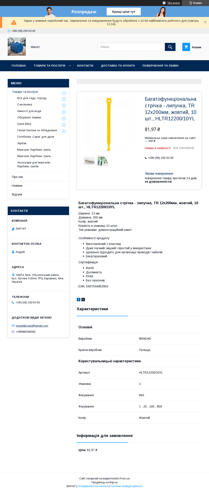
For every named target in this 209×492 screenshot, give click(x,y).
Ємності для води (29, 111)
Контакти (85, 65)
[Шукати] (170, 47)
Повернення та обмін (160, 65)
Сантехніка (24, 104)
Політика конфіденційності (126, 486)
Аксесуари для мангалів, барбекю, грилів (34, 164)
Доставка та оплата (118, 65)
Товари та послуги (49, 65)
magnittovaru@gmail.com (32, 325)
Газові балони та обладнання (37, 130)
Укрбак (21, 143)
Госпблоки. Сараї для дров (35, 136)
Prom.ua (125, 478)
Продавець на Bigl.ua (104, 482)
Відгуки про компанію (30, 76)
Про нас (17, 177)
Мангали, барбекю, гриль (34, 149)
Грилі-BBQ (24, 123)
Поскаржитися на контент (93, 486)
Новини (62, 76)
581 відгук (174, 2)
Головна (19, 65)
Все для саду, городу (32, 98)
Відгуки (17, 194)
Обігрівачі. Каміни (29, 117)
